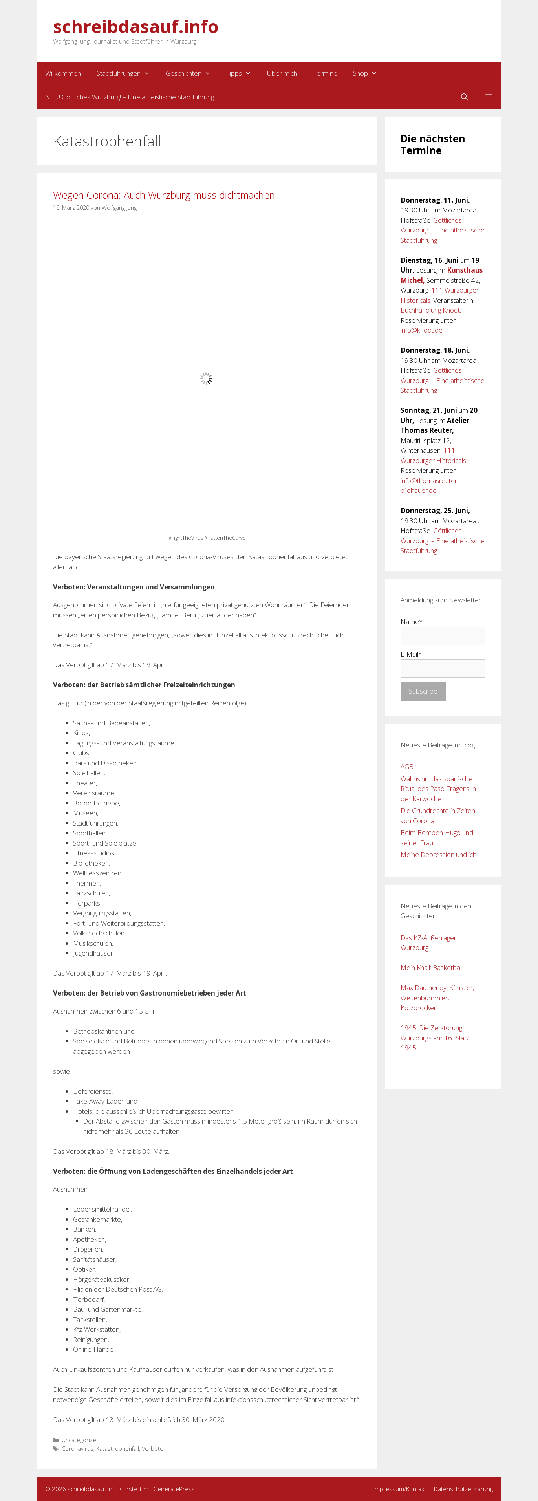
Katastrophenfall (117, 1448)
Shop (369, 73)
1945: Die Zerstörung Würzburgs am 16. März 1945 (435, 1037)
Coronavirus (77, 1448)
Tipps (242, 73)
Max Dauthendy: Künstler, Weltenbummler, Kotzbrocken (437, 997)
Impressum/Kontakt (399, 1489)
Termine (325, 73)
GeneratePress (174, 1489)
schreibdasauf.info (136, 26)
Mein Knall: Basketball (432, 967)
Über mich (282, 73)
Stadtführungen (127, 73)
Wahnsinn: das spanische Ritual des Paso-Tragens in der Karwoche (438, 788)
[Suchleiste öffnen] (464, 97)
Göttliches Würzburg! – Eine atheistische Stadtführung (443, 230)
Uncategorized (81, 1440)
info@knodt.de (422, 330)
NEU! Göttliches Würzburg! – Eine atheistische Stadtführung (129, 96)
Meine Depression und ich (438, 854)
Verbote (152, 1448)
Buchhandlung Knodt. (431, 310)
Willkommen (63, 73)
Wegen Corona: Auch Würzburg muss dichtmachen (164, 194)
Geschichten (192, 73)
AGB (407, 766)
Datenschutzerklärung (463, 1489)
